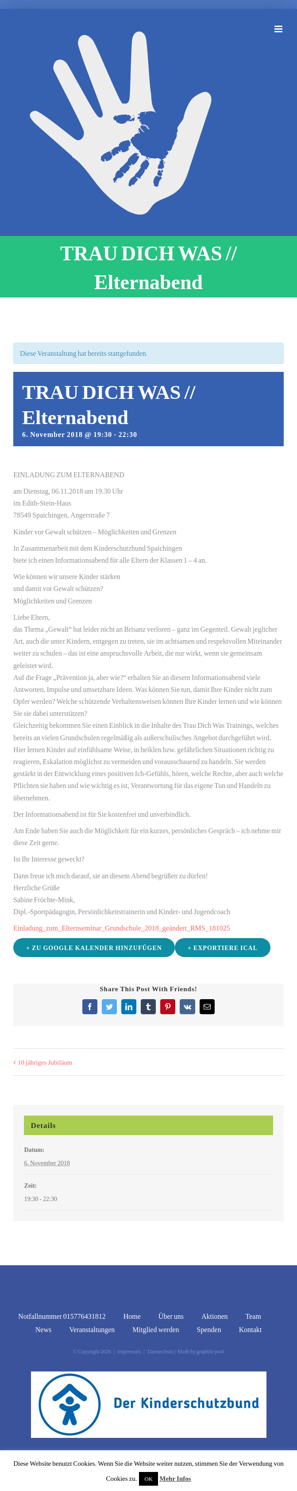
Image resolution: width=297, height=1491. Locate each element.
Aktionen (214, 1316)
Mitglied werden (155, 1329)
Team (253, 1316)
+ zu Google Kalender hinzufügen (94, 947)
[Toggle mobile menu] (279, 29)
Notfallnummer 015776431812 (62, 1316)
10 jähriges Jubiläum (45, 1062)
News (43, 1329)
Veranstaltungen (92, 1329)
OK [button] (148, 1478)
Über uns (171, 1316)
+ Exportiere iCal (223, 947)
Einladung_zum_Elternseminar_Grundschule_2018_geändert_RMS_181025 (121, 927)
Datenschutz (160, 1351)
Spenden (209, 1329)
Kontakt (250, 1329)
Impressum (129, 1351)
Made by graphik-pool (200, 1351)
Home (132, 1316)
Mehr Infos (175, 1478)
